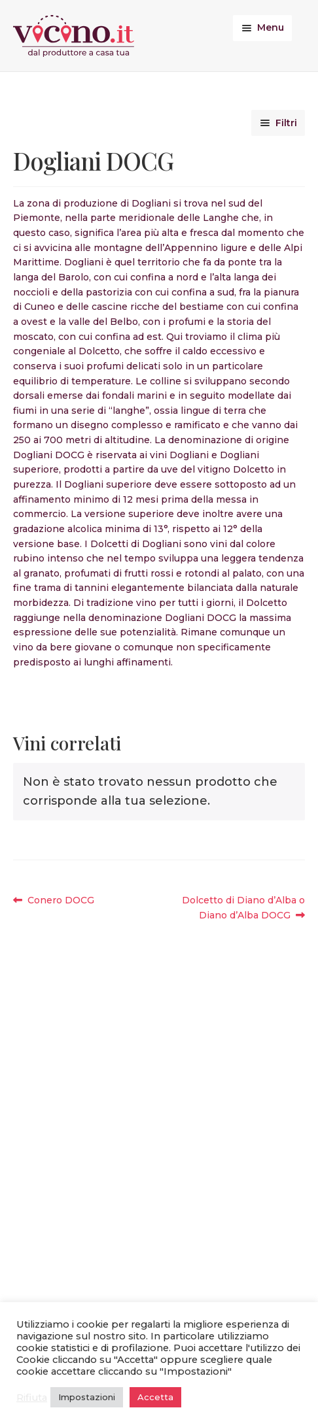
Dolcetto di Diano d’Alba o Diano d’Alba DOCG (243, 907)
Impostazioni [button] (86, 1397)
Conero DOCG (60, 900)
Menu (270, 27)
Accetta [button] (155, 1397)
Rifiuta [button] (31, 1397)
